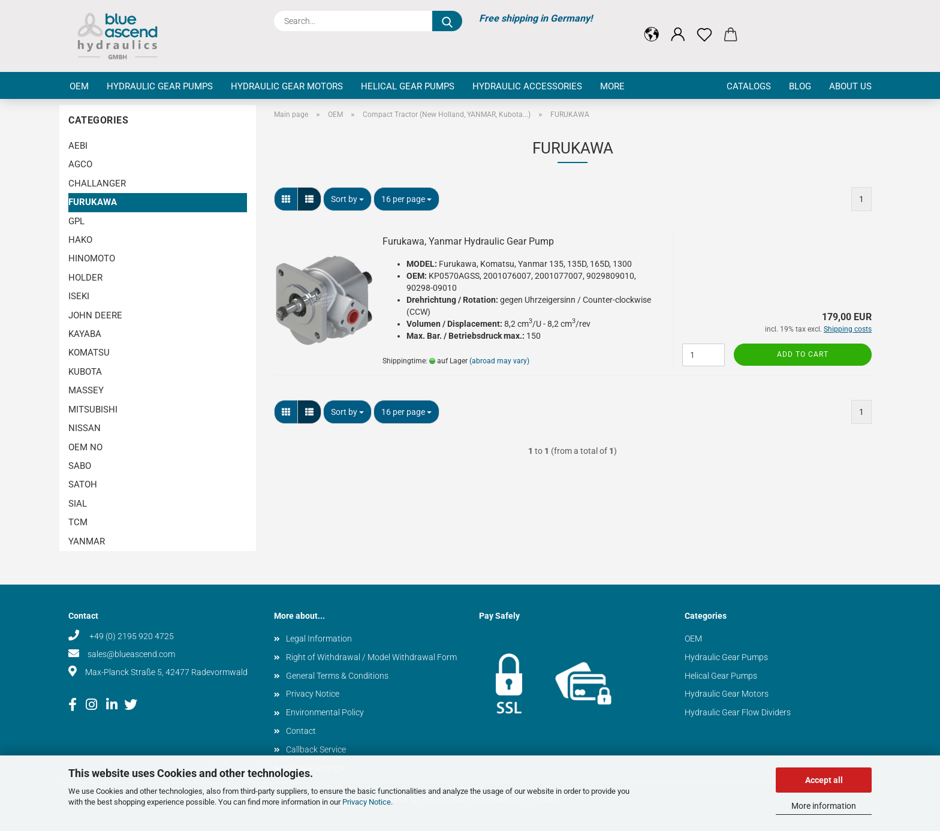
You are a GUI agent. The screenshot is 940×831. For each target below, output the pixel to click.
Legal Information (319, 638)
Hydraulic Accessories (527, 86)
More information (823, 806)
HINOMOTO (91, 258)
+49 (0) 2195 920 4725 (131, 636)
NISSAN (84, 428)
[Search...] (447, 21)
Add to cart (802, 354)
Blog (800, 86)
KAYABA (84, 334)
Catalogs (749, 86)
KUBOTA (85, 371)
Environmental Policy (325, 712)
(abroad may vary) (499, 361)
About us (850, 86)
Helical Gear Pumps (407, 86)
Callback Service (316, 749)
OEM (79, 86)
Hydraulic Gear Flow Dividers (738, 712)
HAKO (80, 239)
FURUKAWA (92, 202)
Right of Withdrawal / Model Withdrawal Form (371, 657)
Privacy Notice (366, 801)
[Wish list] (704, 25)
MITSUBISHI (93, 409)
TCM (78, 522)
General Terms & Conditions (337, 676)
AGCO (80, 164)
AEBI (78, 145)
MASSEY (86, 390)
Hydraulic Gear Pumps (160, 86)
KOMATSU (89, 352)
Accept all (824, 780)
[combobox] (347, 199)
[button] (651, 25)
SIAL (77, 503)
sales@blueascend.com (131, 654)
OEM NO (85, 447)
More (612, 86)
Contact (301, 731)
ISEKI (78, 296)
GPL (76, 221)
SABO (79, 465)
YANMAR (86, 541)
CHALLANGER (97, 183)
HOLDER (85, 277)
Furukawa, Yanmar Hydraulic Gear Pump (468, 241)
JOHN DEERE (95, 315)
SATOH (82, 484)
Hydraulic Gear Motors (287, 86)
